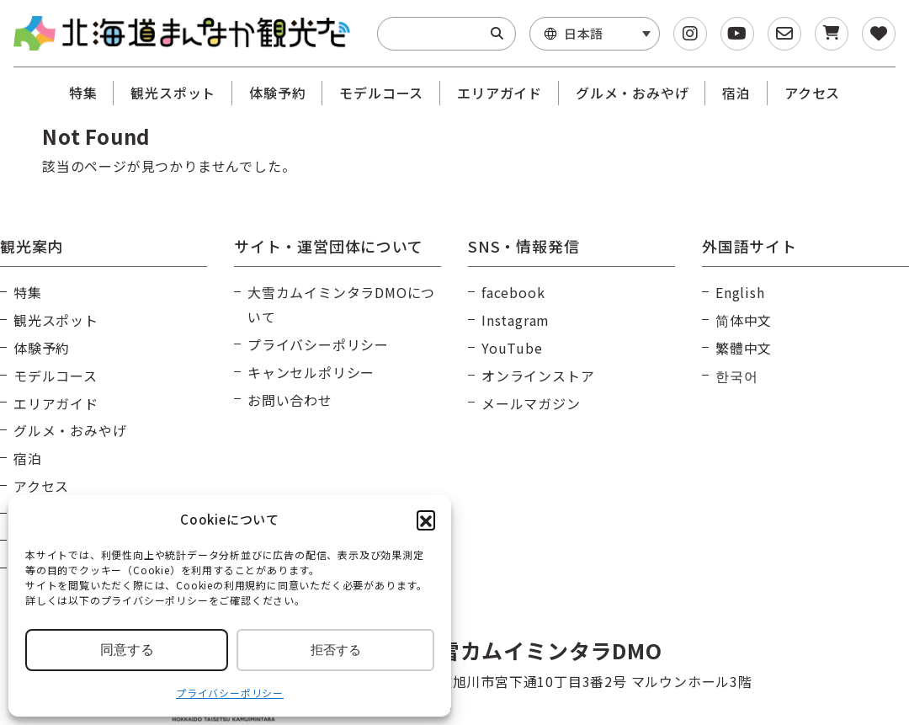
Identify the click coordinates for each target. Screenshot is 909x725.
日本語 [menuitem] (583, 33)
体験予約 (277, 93)
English (740, 292)
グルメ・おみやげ (632, 93)
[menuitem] (594, 34)
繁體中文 (743, 348)
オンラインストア (537, 375)
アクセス (812, 93)
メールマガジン (531, 403)
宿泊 (736, 93)
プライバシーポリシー (230, 692)
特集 (83, 93)
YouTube (512, 348)
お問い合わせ (289, 400)
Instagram (515, 320)
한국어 (736, 375)
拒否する (336, 649)
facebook (513, 292)
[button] (425, 519)
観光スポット (172, 93)
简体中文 (743, 320)
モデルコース (381, 93)
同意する (127, 649)
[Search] (497, 34)
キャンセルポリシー (311, 372)
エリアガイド (499, 93)
